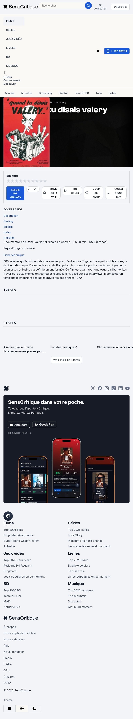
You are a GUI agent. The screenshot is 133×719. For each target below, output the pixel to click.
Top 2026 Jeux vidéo (17, 560)
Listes (9, 323)
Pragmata (9, 571)
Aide (6, 645)
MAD (6, 601)
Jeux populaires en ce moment (24, 576)
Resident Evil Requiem (17, 565)
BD (6, 583)
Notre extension (14, 639)
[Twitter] (93, 389)
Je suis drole (76, 571)
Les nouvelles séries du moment (89, 546)
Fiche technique (13, 255)
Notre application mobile (19, 633)
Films (8, 523)
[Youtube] (127, 389)
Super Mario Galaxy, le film (21, 540)
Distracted (74, 601)
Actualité (9, 546)
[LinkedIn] (120, 389)
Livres (74, 553)
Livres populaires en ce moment (89, 576)
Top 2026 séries (78, 529)
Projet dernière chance (18, 535)
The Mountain (77, 596)
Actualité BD (11, 607)
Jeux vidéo (13, 553)
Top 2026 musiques (81, 590)
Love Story (75, 535)
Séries (74, 523)
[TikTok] (114, 389)
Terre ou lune (12, 596)
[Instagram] (107, 389)
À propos (9, 627)
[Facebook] (100, 389)
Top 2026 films (13, 529)
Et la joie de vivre (79, 565)
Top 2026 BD (12, 590)
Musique (76, 583)
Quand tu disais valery (55, 102)
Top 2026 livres (78, 560)
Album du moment (80, 607)
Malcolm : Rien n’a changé (85, 540)
